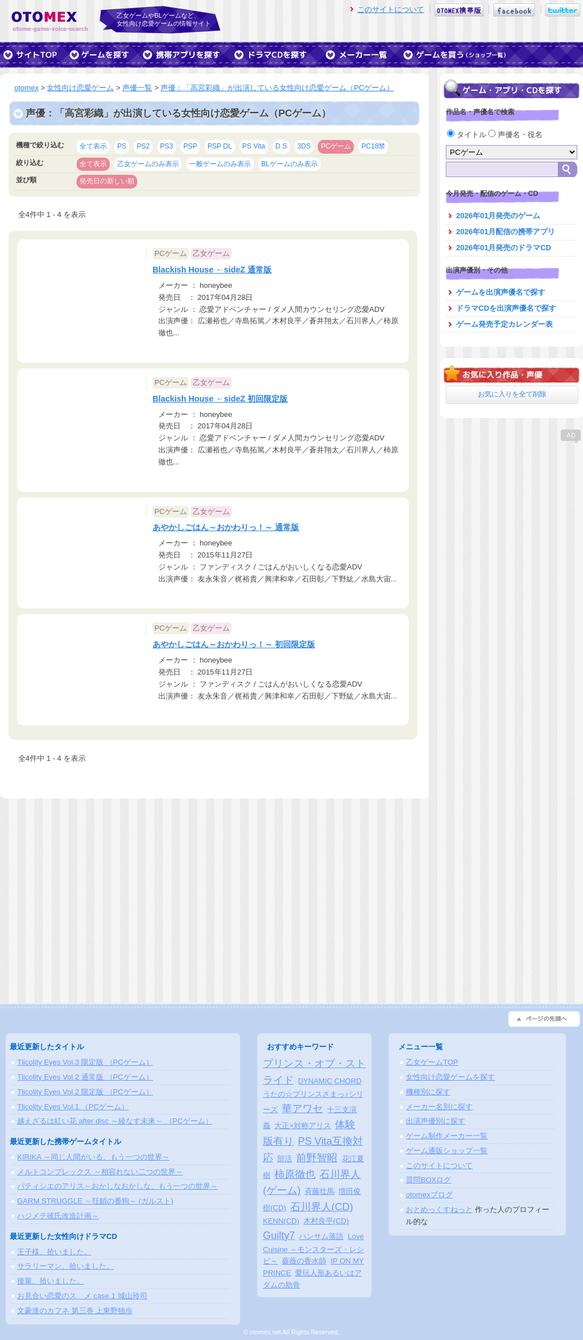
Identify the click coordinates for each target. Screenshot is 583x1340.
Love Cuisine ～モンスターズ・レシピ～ (313, 1249)
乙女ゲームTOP (432, 1062)
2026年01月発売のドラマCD (503, 247)
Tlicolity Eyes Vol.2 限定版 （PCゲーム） (85, 1092)
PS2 (143, 146)
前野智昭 (316, 1158)
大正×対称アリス (302, 1125)
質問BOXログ (428, 1179)
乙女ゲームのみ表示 (148, 164)
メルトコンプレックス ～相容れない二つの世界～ (100, 1172)
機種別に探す (428, 1092)
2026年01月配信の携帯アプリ (505, 231)
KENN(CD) (281, 1221)
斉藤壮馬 (319, 1191)
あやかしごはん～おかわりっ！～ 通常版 (226, 527)
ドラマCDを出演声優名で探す (506, 308)
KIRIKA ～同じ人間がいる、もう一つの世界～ (93, 1157)
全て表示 (93, 146)
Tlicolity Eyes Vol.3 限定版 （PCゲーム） (85, 1062)
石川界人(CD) (321, 1207)
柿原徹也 (295, 1174)
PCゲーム (336, 146)
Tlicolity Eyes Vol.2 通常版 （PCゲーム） (85, 1077)
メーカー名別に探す (439, 1106)
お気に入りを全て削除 (512, 394)
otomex (26, 87)
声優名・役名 (515, 134)
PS (121, 146)
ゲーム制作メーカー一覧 (447, 1136)
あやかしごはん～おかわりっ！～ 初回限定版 (234, 644)
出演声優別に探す (435, 1121)
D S (281, 146)
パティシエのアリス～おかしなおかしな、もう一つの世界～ (117, 1186)
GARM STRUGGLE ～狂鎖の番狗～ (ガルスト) (95, 1201)
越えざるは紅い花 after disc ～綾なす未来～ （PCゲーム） (115, 1121)
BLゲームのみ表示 (289, 164)
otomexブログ (429, 1194)
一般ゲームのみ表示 (220, 164)
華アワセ (302, 1108)
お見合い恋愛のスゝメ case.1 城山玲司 (82, 1295)
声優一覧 (137, 87)
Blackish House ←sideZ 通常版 (212, 269)
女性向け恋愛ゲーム (80, 87)
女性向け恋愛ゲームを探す (450, 1077)
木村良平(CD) (326, 1221)
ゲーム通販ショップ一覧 (447, 1150)
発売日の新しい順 (106, 181)
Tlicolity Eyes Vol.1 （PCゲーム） (73, 1106)
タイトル (467, 134)
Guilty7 (279, 1235)
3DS (304, 146)
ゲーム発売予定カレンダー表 (504, 324)
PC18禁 (373, 146)
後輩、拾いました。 (50, 1281)
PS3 (166, 146)
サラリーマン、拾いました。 (65, 1266)
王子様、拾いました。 (54, 1251)
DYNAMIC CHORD (329, 1081)
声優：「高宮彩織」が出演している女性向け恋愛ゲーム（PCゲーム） (277, 87)
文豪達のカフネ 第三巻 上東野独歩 (75, 1310)
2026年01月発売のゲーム (498, 215)
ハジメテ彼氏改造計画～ (58, 1215)
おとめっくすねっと (439, 1209)
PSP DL (219, 146)
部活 (284, 1158)
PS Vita (253, 146)
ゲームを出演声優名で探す (500, 292)
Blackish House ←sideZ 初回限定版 (220, 398)
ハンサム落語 (321, 1236)
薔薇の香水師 (304, 1261)
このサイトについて (390, 9)
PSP (190, 146)
